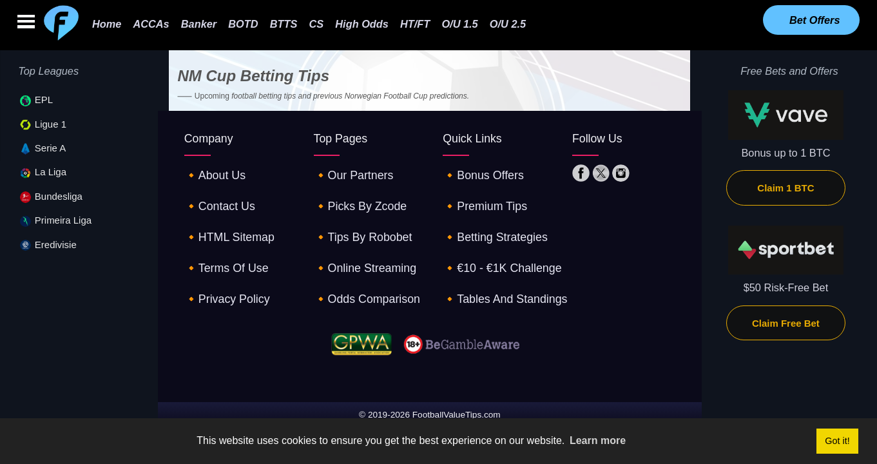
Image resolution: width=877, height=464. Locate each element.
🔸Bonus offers (480, 171)
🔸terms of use (223, 242)
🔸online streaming (361, 242)
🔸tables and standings (500, 265)
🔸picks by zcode (357, 195)
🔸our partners (350, 171)
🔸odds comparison (363, 265)
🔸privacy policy (223, 265)
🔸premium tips (481, 195)
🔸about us (212, 171)
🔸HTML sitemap (225, 218)
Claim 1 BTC (785, 187)
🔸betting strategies (491, 218)
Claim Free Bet (786, 323)
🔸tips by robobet (359, 218)
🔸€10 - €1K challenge (497, 242)
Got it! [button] (837, 441)
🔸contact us (216, 195)
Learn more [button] (598, 440)
